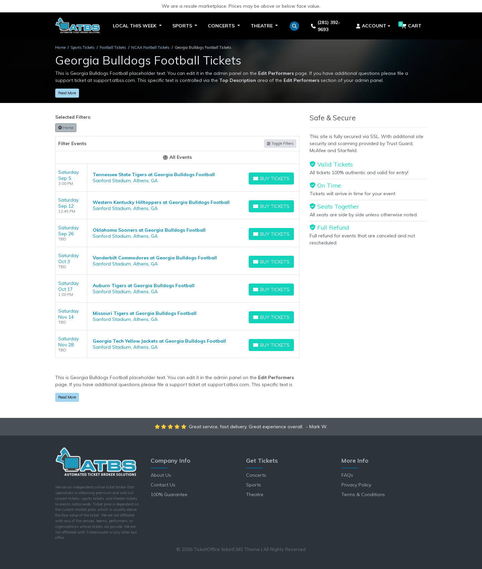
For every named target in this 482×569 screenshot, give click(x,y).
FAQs (347, 475)
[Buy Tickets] (271, 179)
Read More (67, 93)
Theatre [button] (262, 26)
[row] (177, 178)
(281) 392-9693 (325, 25)
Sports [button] (182, 26)
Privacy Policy (356, 485)
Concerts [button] (222, 26)
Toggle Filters (280, 143)
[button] (294, 26)
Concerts (256, 475)
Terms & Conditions (363, 494)
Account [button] (371, 26)
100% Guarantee (169, 494)
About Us (161, 475)
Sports (253, 485)
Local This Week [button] (135, 26)
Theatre (254, 494)
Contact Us (163, 485)
